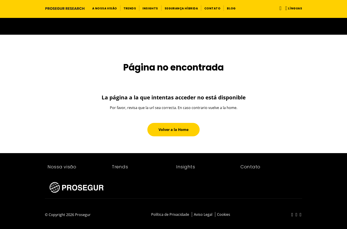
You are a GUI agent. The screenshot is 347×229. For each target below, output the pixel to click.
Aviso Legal (203, 214)
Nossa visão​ (62, 167)
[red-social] (292, 214)
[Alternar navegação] (279, 8)
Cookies (223, 214)
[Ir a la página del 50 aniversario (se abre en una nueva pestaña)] (173, 26)
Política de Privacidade (170, 214)
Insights (185, 167)
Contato (250, 167)
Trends (120, 167)
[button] (104, 8)
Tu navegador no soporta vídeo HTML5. (173, 26)
